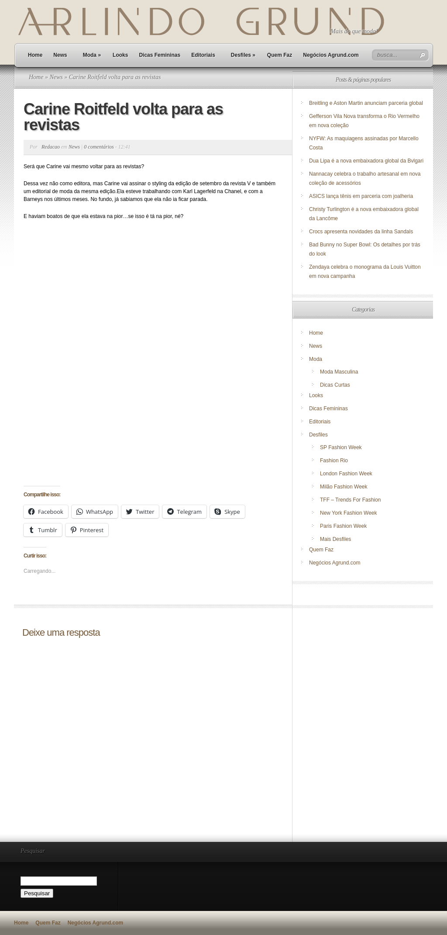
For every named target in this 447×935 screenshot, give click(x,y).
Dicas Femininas (159, 55)
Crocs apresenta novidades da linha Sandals (361, 232)
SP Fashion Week (341, 447)
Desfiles (243, 55)
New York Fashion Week (348, 513)
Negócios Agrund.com (331, 55)
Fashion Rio (334, 460)
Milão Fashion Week (344, 487)
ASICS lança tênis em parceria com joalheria (361, 196)
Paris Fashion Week (343, 526)
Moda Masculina (339, 372)
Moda (92, 55)
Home (35, 55)
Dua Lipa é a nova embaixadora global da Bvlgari (366, 161)
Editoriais (203, 55)
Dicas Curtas (335, 385)
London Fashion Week (346, 474)
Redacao (50, 147)
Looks (120, 55)
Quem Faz (279, 55)
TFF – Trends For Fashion (350, 500)
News (60, 55)
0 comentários (98, 147)
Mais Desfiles (335, 539)
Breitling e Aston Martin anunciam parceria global (366, 103)
